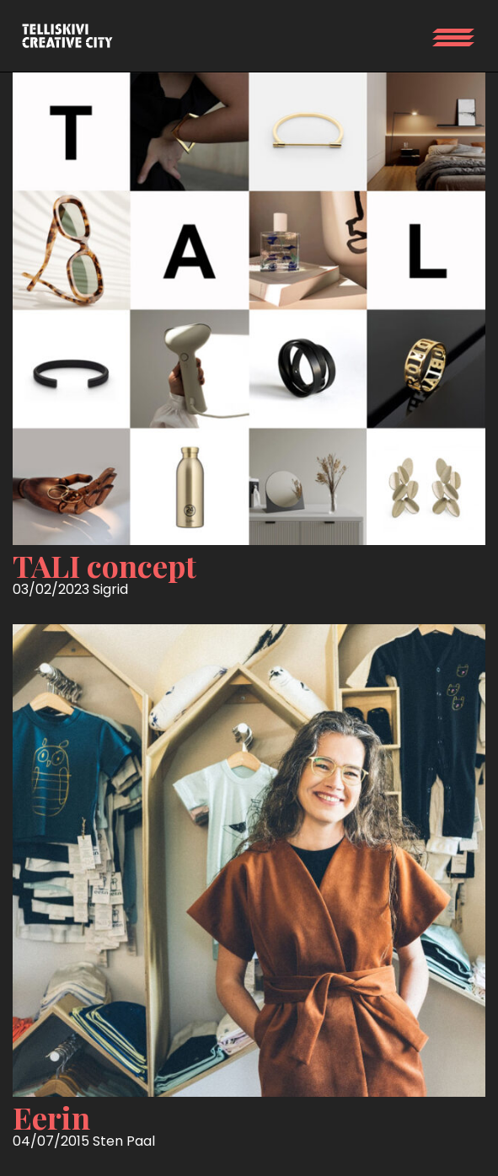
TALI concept (104, 565)
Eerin (51, 1117)
